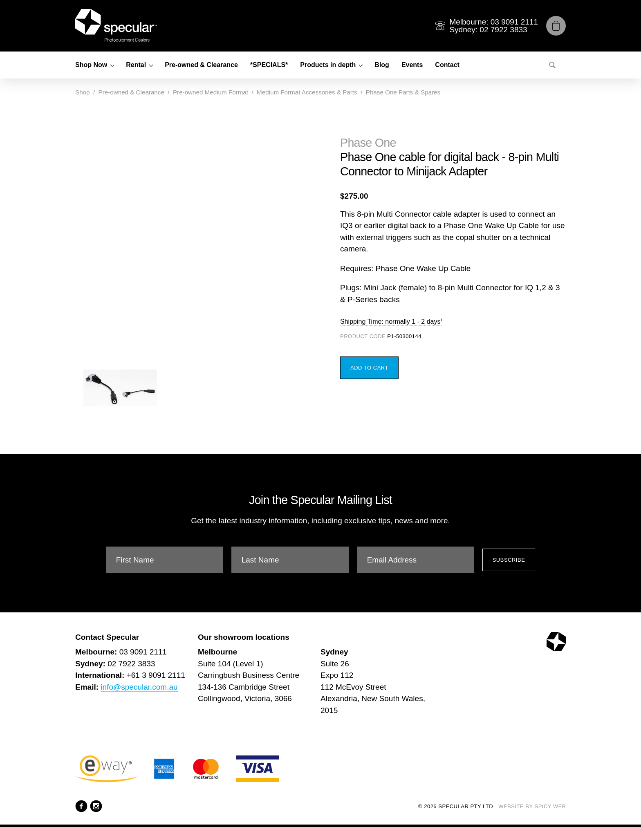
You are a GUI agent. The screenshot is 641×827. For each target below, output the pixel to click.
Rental (136, 64)
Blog (381, 64)
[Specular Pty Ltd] (116, 26)
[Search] (552, 65)
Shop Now (91, 64)
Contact (447, 64)
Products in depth (328, 64)
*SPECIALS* (269, 64)
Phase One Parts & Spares (403, 92)
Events (412, 64)
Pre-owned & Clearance (201, 64)
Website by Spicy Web (532, 806)
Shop (82, 92)
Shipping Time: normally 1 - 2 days (390, 321)
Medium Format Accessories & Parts (307, 92)
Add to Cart (369, 368)
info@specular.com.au (139, 687)
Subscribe (509, 560)
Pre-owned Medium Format (210, 92)
